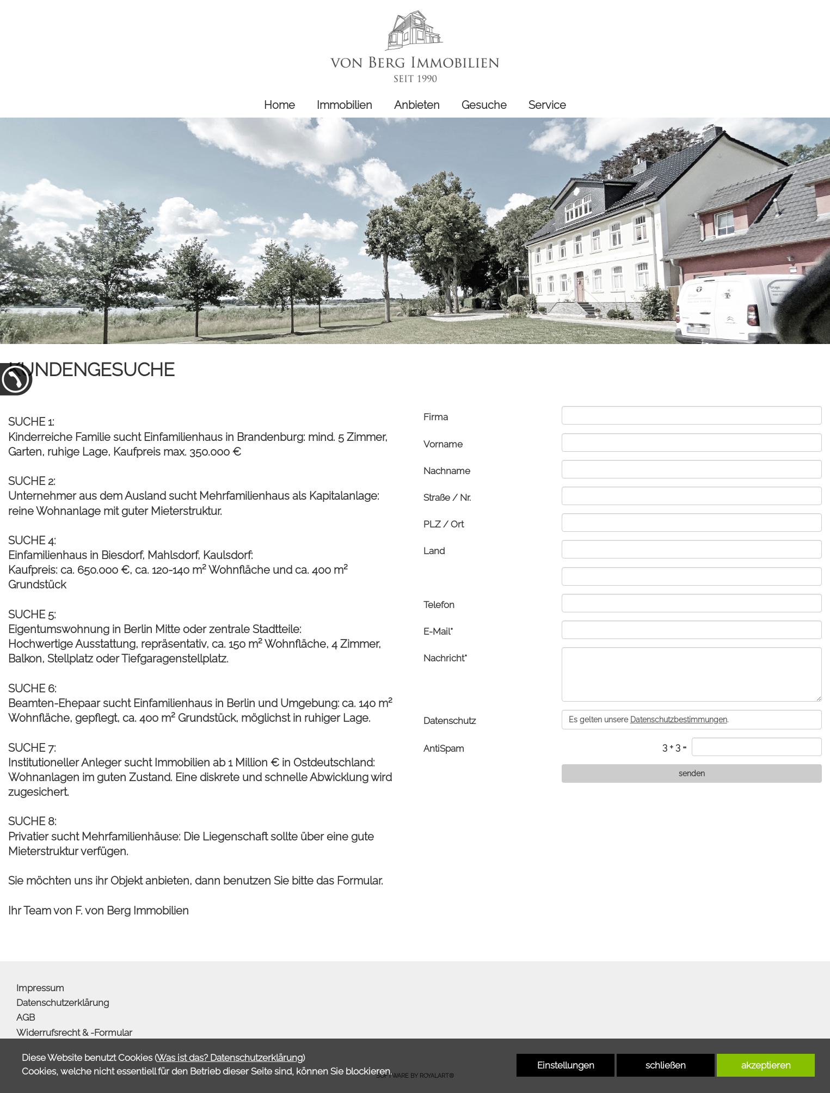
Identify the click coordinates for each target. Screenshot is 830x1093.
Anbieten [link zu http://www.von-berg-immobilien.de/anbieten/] (417, 105)
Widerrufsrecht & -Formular (74, 1032)
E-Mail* (438, 631)
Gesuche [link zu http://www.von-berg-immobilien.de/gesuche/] (484, 105)
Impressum (40, 988)
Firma (435, 417)
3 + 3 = (674, 746)
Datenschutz (449, 720)
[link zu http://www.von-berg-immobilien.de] (415, 46)
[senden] (692, 773)
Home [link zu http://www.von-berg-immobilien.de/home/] (279, 105)
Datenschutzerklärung (62, 1002)
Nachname (446, 470)
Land (434, 550)
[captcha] (757, 747)
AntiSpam (443, 748)
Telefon (438, 604)
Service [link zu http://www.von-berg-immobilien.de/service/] (547, 105)
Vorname (443, 444)
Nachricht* (445, 658)
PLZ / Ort (443, 524)
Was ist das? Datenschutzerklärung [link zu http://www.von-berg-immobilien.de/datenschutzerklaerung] (230, 1057)
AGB (25, 1017)
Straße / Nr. (447, 497)
